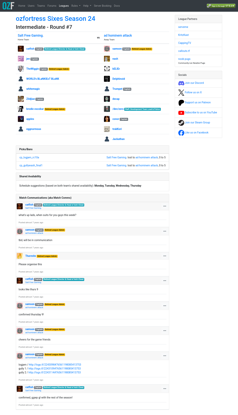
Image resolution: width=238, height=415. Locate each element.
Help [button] (86, 5)
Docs (117, 5)
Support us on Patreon (194, 102)
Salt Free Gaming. (31, 35)
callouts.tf (184, 50)
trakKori (117, 128)
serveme (183, 26)
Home (21, 5)
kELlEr (116, 68)
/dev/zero (118, 108)
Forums (52, 5)
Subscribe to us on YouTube (197, 112)
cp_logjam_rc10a (29, 157)
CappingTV (184, 42)
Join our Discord (191, 82)
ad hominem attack (118, 35)
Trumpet (117, 88)
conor (115, 118)
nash (115, 58)
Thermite (30, 255)
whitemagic (33, 88)
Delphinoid (118, 78)
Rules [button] (74, 5)
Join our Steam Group (194, 122)
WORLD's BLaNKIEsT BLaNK (42, 78)
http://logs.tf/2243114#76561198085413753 (54, 372)
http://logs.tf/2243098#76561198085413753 (55, 364)
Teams (41, 5)
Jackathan (118, 139)
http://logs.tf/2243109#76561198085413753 (54, 368)
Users (31, 5)
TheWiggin (32, 68)
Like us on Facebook (193, 132)
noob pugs (184, 58)
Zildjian (30, 98)
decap (116, 98)
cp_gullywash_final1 (31, 165)
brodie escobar (35, 108)
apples (30, 118)
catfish (30, 48)
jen (28, 58)
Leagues (64, 5)
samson (117, 48)
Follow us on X (190, 92)
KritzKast (183, 34)
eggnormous (33, 128)
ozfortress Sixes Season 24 (55, 18)
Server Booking (102, 5)
